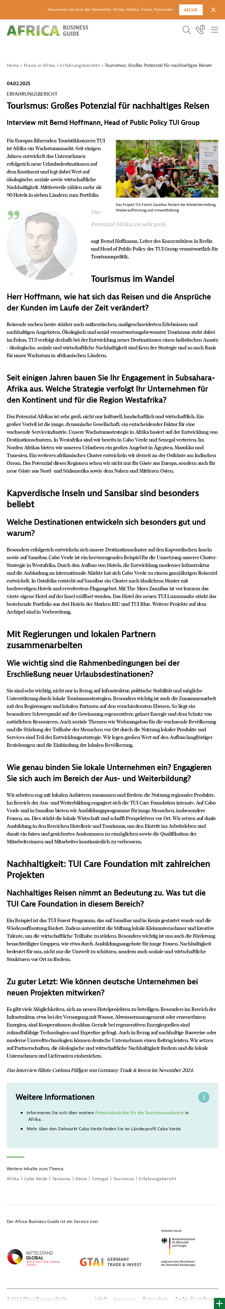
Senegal (100, 1179)
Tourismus (123, 1179)
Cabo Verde (35, 1179)
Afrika (13, 1179)
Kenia (81, 1179)
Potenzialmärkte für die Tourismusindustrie (139, 1113)
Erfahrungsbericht (157, 1179)
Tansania (61, 1179)
